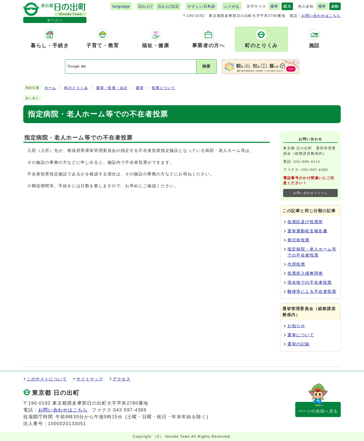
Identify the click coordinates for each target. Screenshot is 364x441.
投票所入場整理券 (305, 273)
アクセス (121, 379)
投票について (163, 88)
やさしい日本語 (201, 6)
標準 (274, 6)
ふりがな (231, 6)
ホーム (50, 88)
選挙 (140, 88)
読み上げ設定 (168, 6)
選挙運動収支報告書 (307, 231)
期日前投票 (298, 240)
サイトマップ (89, 379)
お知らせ (296, 326)
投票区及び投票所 (305, 222)
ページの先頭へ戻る (318, 411)
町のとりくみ (76, 88)
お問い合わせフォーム (310, 193)
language (121, 6)
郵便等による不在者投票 (311, 291)
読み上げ (146, 6)
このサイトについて (47, 379)
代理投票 (296, 264)
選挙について (300, 335)
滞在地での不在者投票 (309, 282)
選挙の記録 (298, 344)
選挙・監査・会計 (112, 88)
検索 (206, 66)
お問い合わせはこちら (321, 16)
